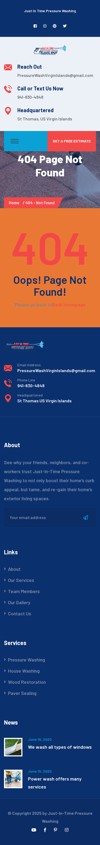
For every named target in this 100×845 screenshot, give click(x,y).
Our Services (21, 580)
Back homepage (69, 304)
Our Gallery (19, 602)
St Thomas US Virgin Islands (44, 400)
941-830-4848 (30, 96)
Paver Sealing (22, 693)
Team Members (24, 591)
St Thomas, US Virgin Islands (44, 118)
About (14, 569)
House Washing (24, 671)
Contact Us (19, 613)
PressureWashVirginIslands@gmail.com (55, 75)
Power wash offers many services (55, 783)
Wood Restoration (27, 682)
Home (15, 202)
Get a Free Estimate (72, 141)
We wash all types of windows (60, 747)
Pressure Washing (26, 660)
